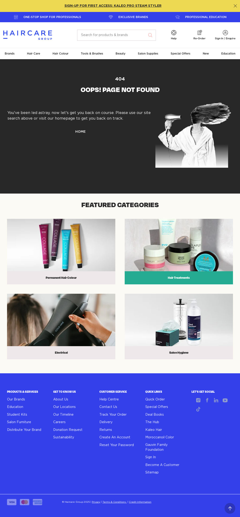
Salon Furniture (19, 422)
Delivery (105, 422)
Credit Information (140, 502)
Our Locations (64, 407)
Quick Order (155, 399)
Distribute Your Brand (24, 430)
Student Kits (17, 414)
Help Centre (109, 399)
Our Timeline (63, 414)
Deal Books (154, 414)
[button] (174, 35)
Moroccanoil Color (159, 437)
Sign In (150, 457)
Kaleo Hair (153, 430)
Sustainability (63, 437)
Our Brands (16, 399)
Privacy (96, 502)
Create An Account (114, 437)
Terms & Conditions (114, 502)
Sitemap (152, 472)
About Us (60, 399)
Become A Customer (162, 465)
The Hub (152, 422)
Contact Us (108, 407)
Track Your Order (113, 414)
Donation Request (67, 430)
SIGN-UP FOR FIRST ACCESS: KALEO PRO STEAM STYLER (112, 5)
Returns (105, 430)
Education (15, 407)
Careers (59, 422)
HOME (80, 131)
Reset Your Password (116, 445)
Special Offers (156, 407)
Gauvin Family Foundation (156, 447)
